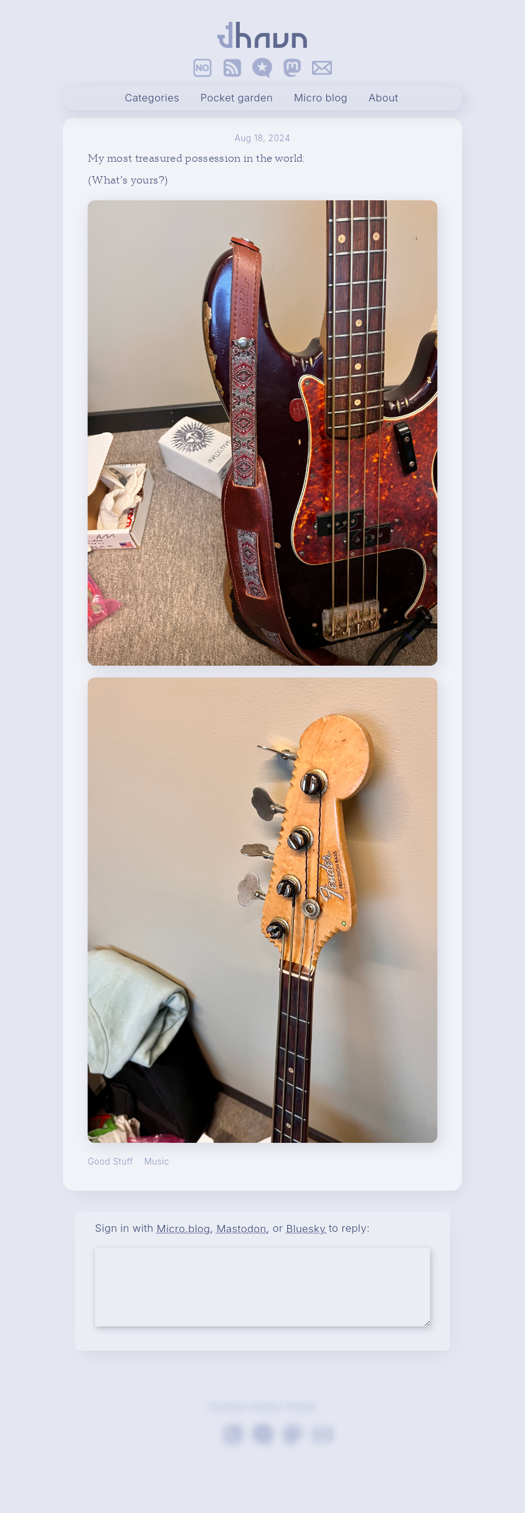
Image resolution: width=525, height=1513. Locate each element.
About (384, 98)
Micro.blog (183, 1228)
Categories (152, 98)
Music (156, 1161)
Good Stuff (110, 1161)
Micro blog (321, 98)
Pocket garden (237, 98)
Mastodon (242, 1228)
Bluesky (305, 1228)
